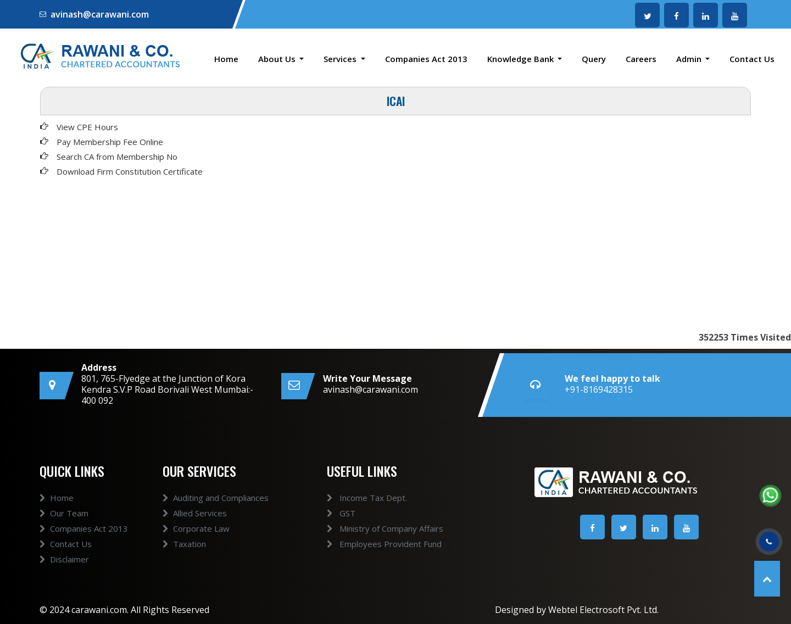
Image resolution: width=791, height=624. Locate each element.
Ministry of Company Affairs (372, 528)
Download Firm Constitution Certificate (130, 171)
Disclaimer (64, 571)
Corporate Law (196, 541)
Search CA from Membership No (117, 156)
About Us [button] (278, 58)
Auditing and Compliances (216, 510)
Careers (641, 58)
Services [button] (341, 58)
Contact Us (752, 58)
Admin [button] (690, 58)
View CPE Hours (87, 126)
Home (226, 58)
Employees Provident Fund (371, 543)
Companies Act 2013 (426, 58)
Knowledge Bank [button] (521, 58)
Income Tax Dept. (354, 497)
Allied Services (195, 525)
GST (328, 513)
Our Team (64, 525)
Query (594, 58)
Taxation (184, 556)
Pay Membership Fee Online (110, 141)
